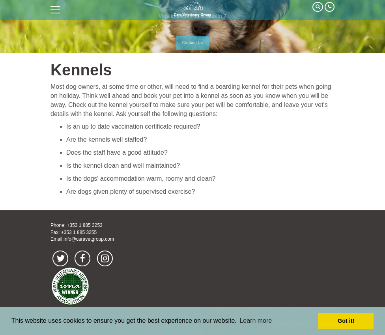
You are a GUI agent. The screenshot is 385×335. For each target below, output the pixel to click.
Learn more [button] (255, 320)
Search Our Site (317, 7)
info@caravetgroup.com (89, 239)
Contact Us (192, 43)
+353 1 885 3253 (84, 225)
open (55, 10)
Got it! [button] (346, 321)
